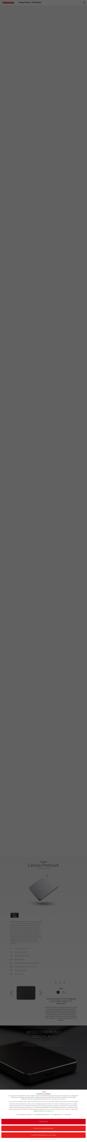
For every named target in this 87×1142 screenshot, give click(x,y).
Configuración (49, 1110)
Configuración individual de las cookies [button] (43, 1134)
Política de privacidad (44, 1139)
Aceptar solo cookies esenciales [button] (43, 1128)
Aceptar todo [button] (43, 1121)
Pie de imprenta (53, 1139)
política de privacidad (50, 1108)
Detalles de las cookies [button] (35, 1139)
